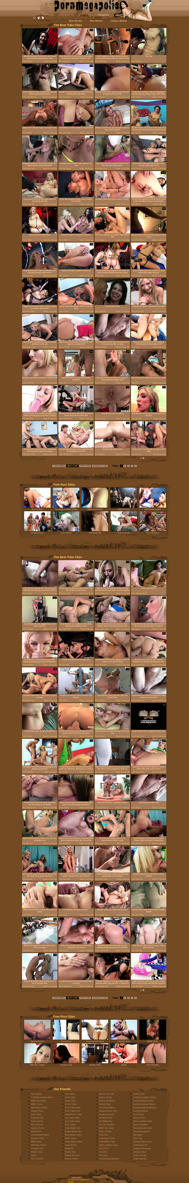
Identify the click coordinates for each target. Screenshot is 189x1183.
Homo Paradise (140, 1124)
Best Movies (75, 21)
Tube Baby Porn (73, 1128)
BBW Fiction (123, 508)
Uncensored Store (95, 1040)
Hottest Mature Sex (142, 1141)
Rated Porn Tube (73, 1114)
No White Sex (105, 1121)
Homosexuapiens (141, 1131)
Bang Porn (66, 1040)
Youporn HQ (66, 1064)
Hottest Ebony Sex (108, 1111)
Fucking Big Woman (109, 1158)
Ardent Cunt (139, 1094)
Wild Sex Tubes (37, 1064)
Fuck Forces (123, 532)
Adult (123, 1064)
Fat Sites (103, 1152)
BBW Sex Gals (106, 1128)
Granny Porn (139, 1117)
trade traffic (76, 1177)
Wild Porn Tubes (152, 508)
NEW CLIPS (85, 466)
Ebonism (69, 1148)
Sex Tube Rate (72, 1117)
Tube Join (137, 1138)
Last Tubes (66, 532)
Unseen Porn (123, 1040)
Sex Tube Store (72, 1121)
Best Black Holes (73, 1134)
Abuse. (71, 1182)
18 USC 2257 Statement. (78, 1180)
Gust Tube (70, 1097)
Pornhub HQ (95, 532)
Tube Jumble (105, 1131)
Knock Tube (70, 1104)
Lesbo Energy (139, 1155)
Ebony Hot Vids (106, 1094)
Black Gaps (70, 1138)
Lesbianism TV (140, 1145)
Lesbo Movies (139, 1158)
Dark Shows (71, 1145)
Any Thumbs (152, 1064)
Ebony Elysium (72, 1155)
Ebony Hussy (105, 1097)
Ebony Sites (105, 1104)
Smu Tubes (70, 1124)
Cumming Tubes (107, 1138)
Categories (103, 15)
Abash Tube (95, 1064)
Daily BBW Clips (107, 1141)
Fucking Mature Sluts (143, 1100)
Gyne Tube (70, 1100)
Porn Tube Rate (72, 1107)
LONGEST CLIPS (100, 466)
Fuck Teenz (138, 1114)
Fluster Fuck (37, 532)
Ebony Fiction (71, 1158)
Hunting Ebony (106, 1114)
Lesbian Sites (139, 1152)
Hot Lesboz (37, 508)
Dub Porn (103, 1134)
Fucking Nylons (140, 1111)
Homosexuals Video (142, 1128)
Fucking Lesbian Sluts (66, 508)
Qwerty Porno (37, 1040)
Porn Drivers (152, 532)
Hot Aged (137, 1134)
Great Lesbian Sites (142, 1121)
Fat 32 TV (104, 1148)
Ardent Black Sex (73, 1131)
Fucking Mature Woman (144, 1107)
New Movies (96, 21)
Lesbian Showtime (142, 1148)
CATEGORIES (59, 466)
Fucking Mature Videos (144, 1104)
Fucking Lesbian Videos (144, 1097)
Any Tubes (70, 1094)
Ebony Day (70, 1152)
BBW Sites (152, 1040)
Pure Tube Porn (72, 1111)
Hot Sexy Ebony (107, 1107)
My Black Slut (105, 1117)
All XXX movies (106, 1124)
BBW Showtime (95, 508)
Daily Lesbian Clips (108, 1145)
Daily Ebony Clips (73, 1141)
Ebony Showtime (107, 1100)
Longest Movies (118, 21)
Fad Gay (103, 1155)
